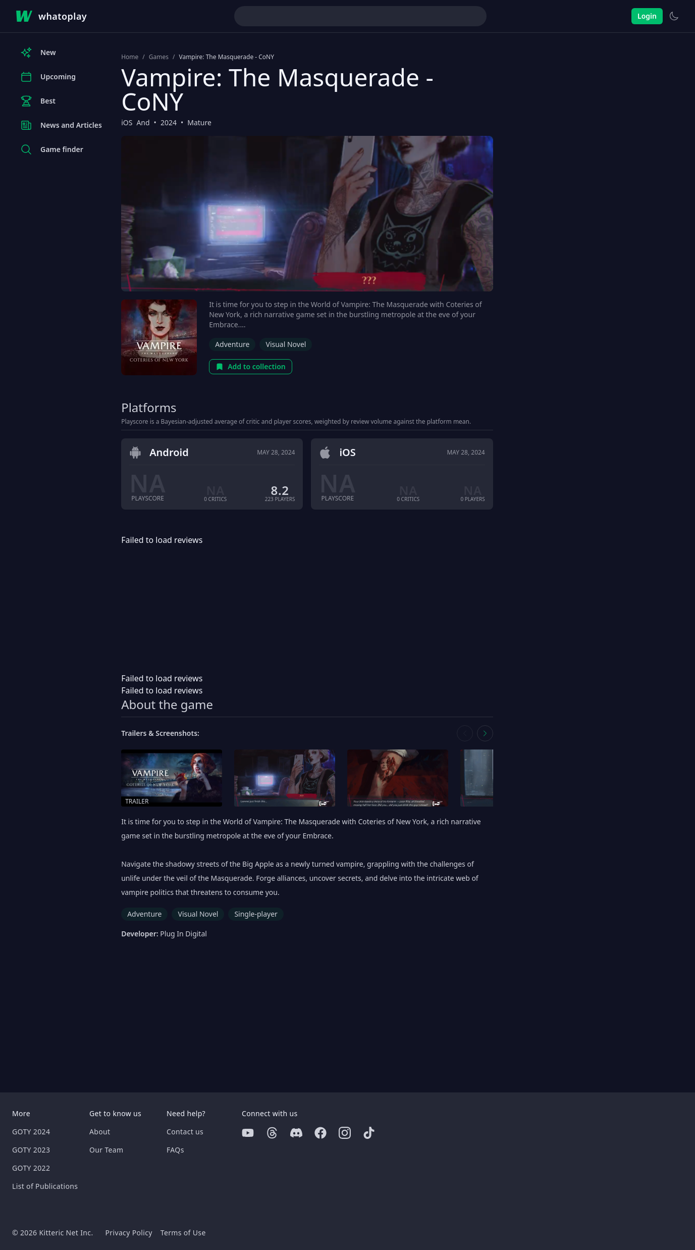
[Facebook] (320, 1133)
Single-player (255, 914)
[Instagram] (345, 1133)
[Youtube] (248, 1133)
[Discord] (296, 1133)
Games (159, 57)
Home (129, 57)
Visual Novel (285, 344)
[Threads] (272, 1133)
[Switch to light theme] (674, 16)
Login (647, 16)
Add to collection (251, 366)
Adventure (232, 344)
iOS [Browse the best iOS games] (126, 122)
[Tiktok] (369, 1133)
